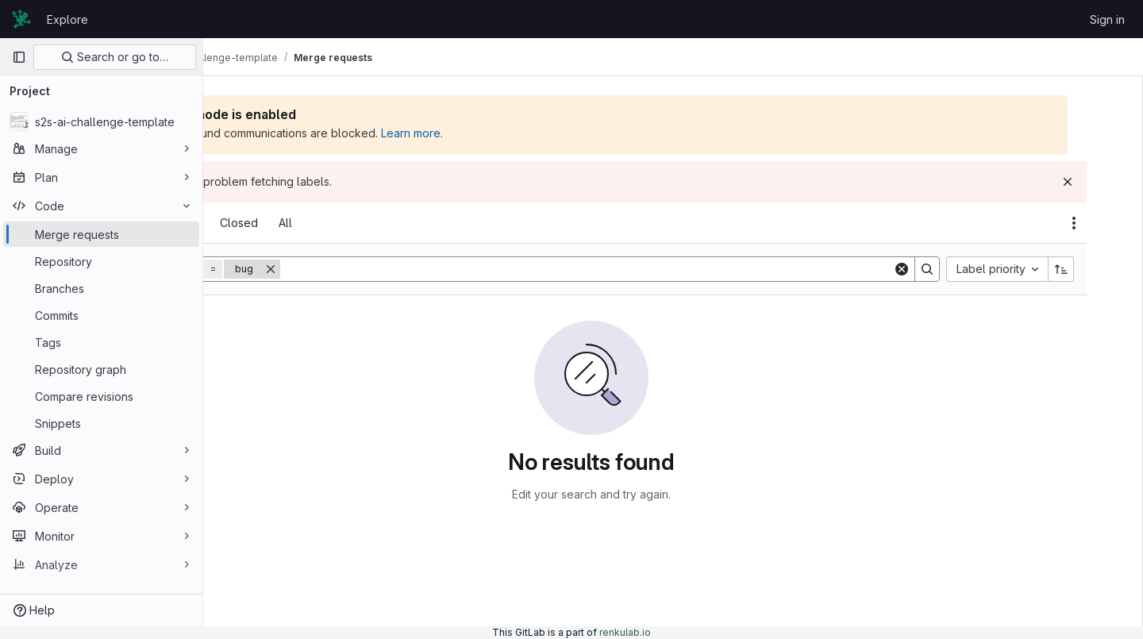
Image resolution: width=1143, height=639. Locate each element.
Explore (67, 19)
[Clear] (939, 269)
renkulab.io (625, 632)
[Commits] (101, 315)
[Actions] (1111, 223)
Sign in (1107, 19)
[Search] (668, 269)
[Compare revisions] (101, 396)
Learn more (537, 133)
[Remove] (396, 269)
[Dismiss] (1104, 181)
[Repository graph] (101, 369)
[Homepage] (21, 19)
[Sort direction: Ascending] (1098, 269)
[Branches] (101, 288)
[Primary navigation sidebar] (19, 57)
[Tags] (101, 342)
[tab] (247, 223)
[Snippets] (101, 423)
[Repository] (101, 261)
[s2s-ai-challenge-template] (101, 121)
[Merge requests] (101, 234)
